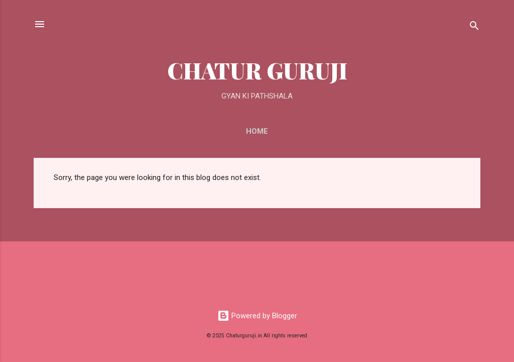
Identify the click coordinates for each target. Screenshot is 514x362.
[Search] (474, 27)
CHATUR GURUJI (257, 70)
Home (257, 131)
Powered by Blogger (257, 315)
